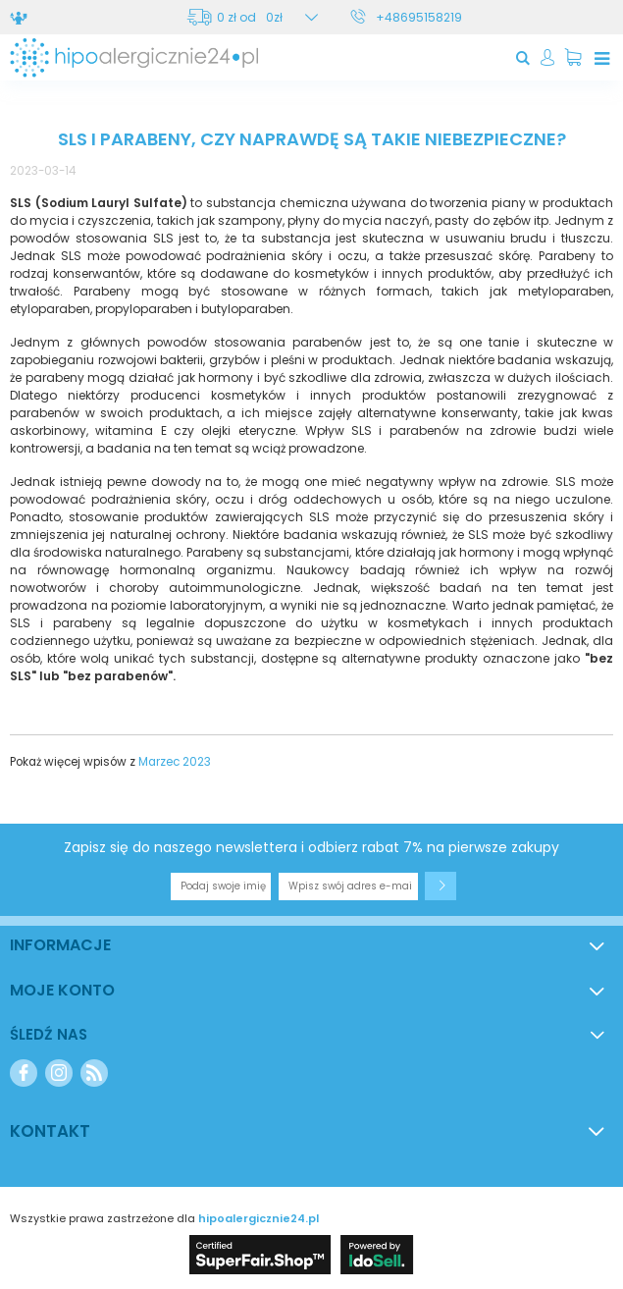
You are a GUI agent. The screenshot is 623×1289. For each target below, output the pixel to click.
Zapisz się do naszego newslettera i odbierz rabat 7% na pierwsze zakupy (311, 847)
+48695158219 (419, 17)
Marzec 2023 (174, 762)
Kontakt (50, 1131)
